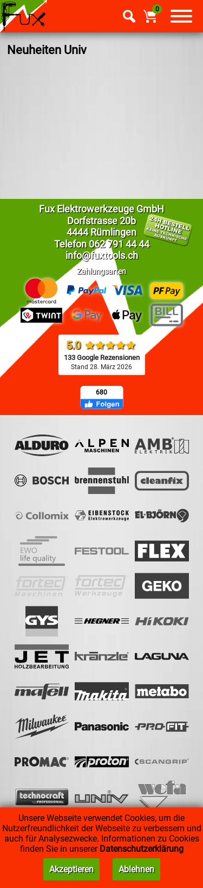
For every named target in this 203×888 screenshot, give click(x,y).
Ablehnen (136, 869)
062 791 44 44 (119, 244)
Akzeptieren (71, 869)
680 (101, 392)
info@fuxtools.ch (102, 255)
